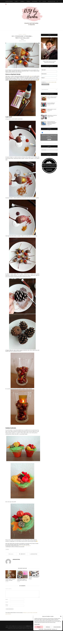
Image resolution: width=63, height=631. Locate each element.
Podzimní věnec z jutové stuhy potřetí (51, 109)
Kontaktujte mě (51, 1)
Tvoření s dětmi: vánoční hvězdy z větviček (10, 580)
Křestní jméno (44, 73)
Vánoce (28, 1)
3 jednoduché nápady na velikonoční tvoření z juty (22, 580)
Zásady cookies (41, 629)
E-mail (6, 602)
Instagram (28, 545)
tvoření (24, 34)
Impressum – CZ (54, 629)
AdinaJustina (34, 554)
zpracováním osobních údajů (51, 82)
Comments (11, 554)
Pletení (44, 1)
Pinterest (20, 545)
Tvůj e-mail (43, 69)
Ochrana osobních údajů (47, 629)
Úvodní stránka (9, 1)
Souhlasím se (48, 82)
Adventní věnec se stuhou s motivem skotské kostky (52, 97)
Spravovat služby (37, 624)
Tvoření (22, 1)
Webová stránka (6, 605)
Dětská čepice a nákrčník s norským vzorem (52, 116)
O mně (16, 1)
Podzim (20, 34)
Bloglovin (24, 545)
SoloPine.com (28, 626)
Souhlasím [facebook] (49, 139)
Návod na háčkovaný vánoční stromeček (51, 103)
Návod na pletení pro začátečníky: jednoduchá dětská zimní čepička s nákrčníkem (51, 123)
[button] (60, 616)
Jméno (6, 599)
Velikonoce (34, 1)
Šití (40, 1)
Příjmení (43, 77)
